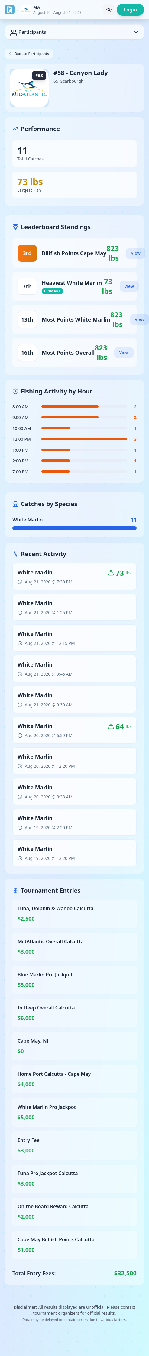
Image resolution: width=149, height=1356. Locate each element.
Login (130, 9)
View (135, 253)
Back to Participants (28, 53)
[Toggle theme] (108, 9)
